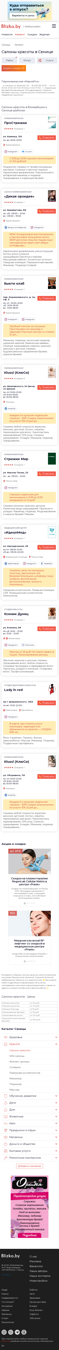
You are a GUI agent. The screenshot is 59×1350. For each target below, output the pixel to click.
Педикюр (15, 1084)
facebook (46, 563)
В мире (33, 1306)
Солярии (14, 1067)
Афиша (5, 1310)
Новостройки (39, 1280)
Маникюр (15, 1078)
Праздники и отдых (20, 1130)
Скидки (32, 34)
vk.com (27, 151)
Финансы (6, 1314)
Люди (4, 1289)
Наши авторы (38, 1271)
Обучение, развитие (20, 1096)
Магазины (13, 1137)
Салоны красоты (19, 1050)
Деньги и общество (19, 1144)
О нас (33, 1256)
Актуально (7, 1306)
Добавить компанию (29, 1166)
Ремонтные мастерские (22, 1158)
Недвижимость (10, 1298)
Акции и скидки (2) (13, 68)
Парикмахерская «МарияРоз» (20, 81)
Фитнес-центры (19, 1061)
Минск (5, 1294)
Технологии (8, 1322)
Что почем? (8, 1302)
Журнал (44, 34)
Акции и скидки (14, 843)
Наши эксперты (40, 1275)
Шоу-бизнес (36, 1310)
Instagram (11, 151)
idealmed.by (12, 563)
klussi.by (10, 408)
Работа (33, 1289)
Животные (13, 1116)
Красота (12, 1044)
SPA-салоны (16, 1055)
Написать (28, 645)
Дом (9, 1109)
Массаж (14, 1089)
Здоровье (13, 1037)
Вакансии (36, 1266)
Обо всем (35, 1318)
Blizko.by (6, 1341)
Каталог (20, 34)
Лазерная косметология (24, 1072)
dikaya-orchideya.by (15, 227)
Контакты (6, 1274)
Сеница (6, 44)
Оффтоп (34, 1314)
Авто (9, 1123)
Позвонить (48, 137)
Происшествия (38, 1302)
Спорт (5, 1318)
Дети (10, 1103)
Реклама (35, 1261)
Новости (7, 34)
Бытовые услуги (17, 1151)
